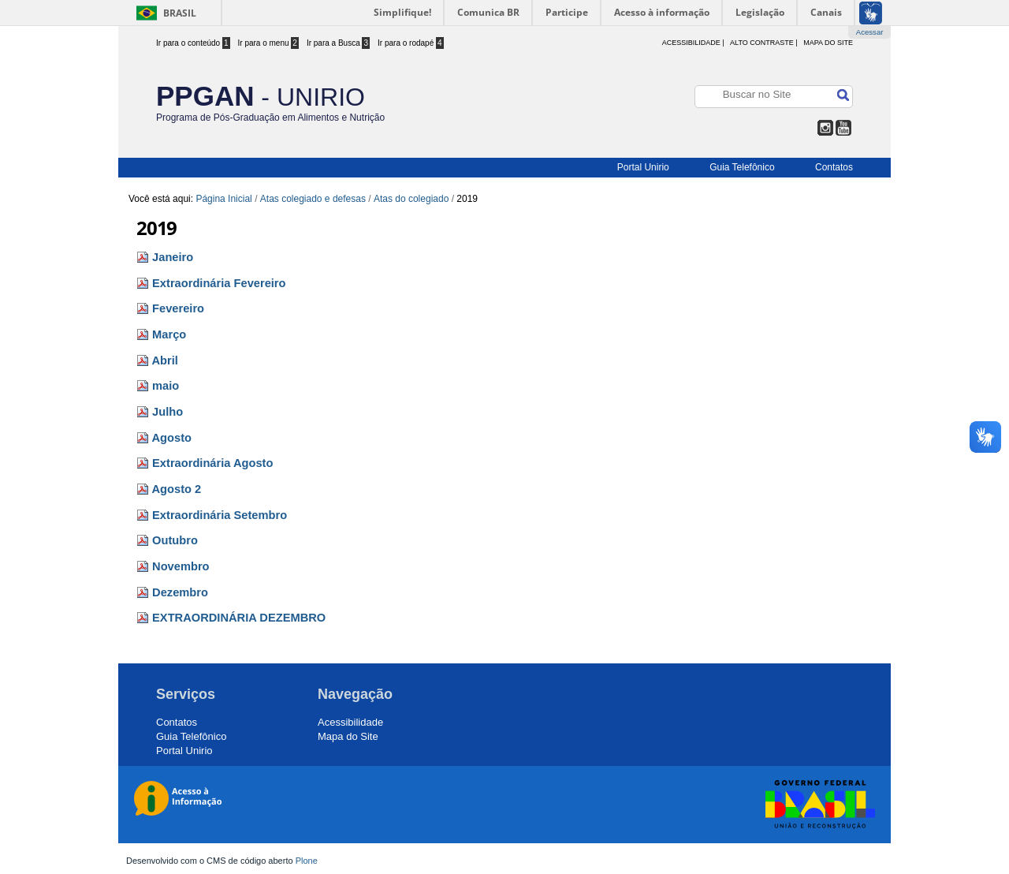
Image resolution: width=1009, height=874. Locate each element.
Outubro (175, 540)
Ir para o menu (268, 43)
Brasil (179, 13)
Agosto (172, 437)
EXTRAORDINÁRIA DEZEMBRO (239, 617)
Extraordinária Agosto (212, 463)
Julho (167, 411)
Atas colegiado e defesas (313, 198)
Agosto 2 (177, 489)
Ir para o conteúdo (193, 43)
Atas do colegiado (411, 198)
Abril (165, 360)
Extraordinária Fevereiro (218, 283)
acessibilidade (691, 43)
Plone (307, 860)
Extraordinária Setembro (219, 515)
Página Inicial (223, 198)
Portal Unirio (643, 167)
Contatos (834, 167)
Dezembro (180, 592)
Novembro (180, 566)
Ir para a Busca (338, 43)
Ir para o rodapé (411, 43)
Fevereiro (178, 308)
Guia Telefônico (742, 167)
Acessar (870, 32)
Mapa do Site (828, 43)
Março (169, 334)
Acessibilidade (350, 722)
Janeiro (172, 257)
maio (165, 385)
